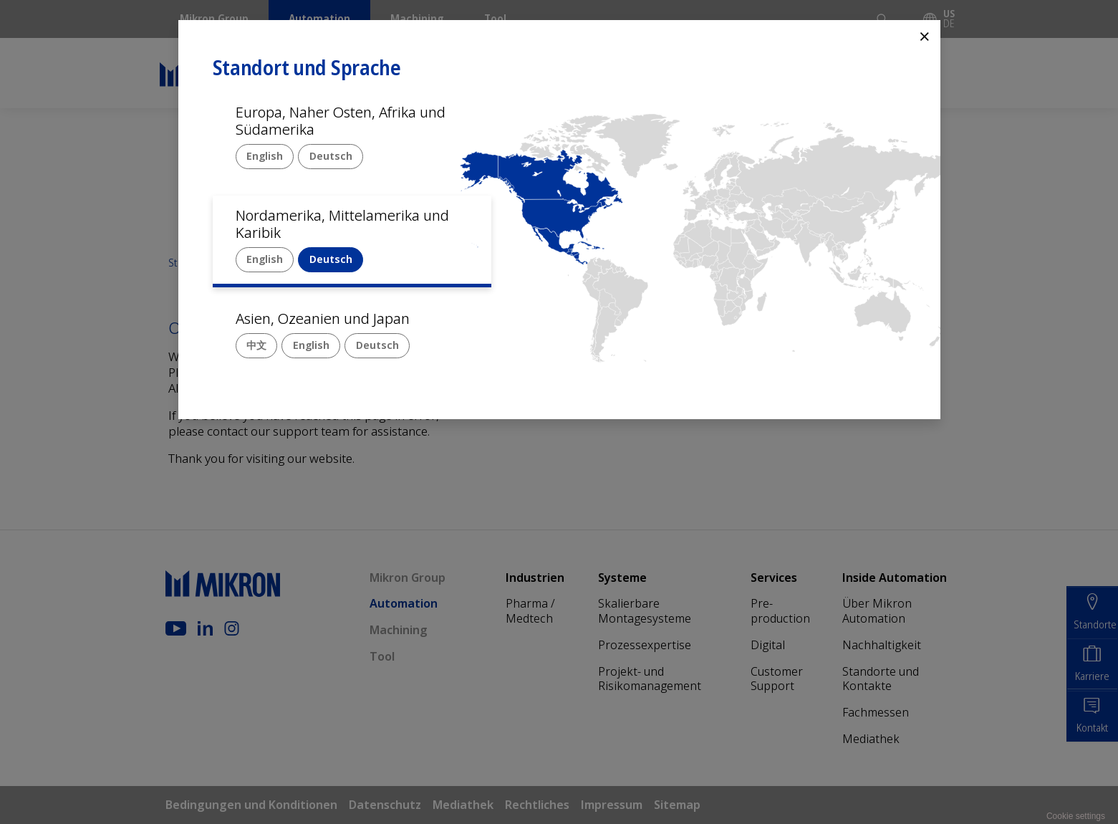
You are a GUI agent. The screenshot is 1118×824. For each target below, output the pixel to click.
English (264, 156)
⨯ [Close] (924, 35)
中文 (256, 345)
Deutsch (330, 156)
